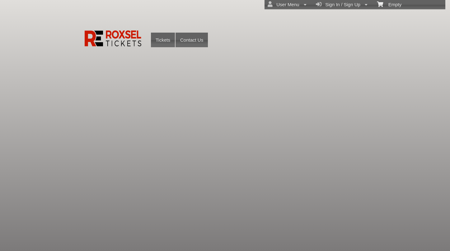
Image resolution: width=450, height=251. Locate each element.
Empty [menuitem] (389, 4)
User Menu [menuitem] (287, 4)
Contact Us (191, 40)
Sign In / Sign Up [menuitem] (342, 4)
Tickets (163, 40)
